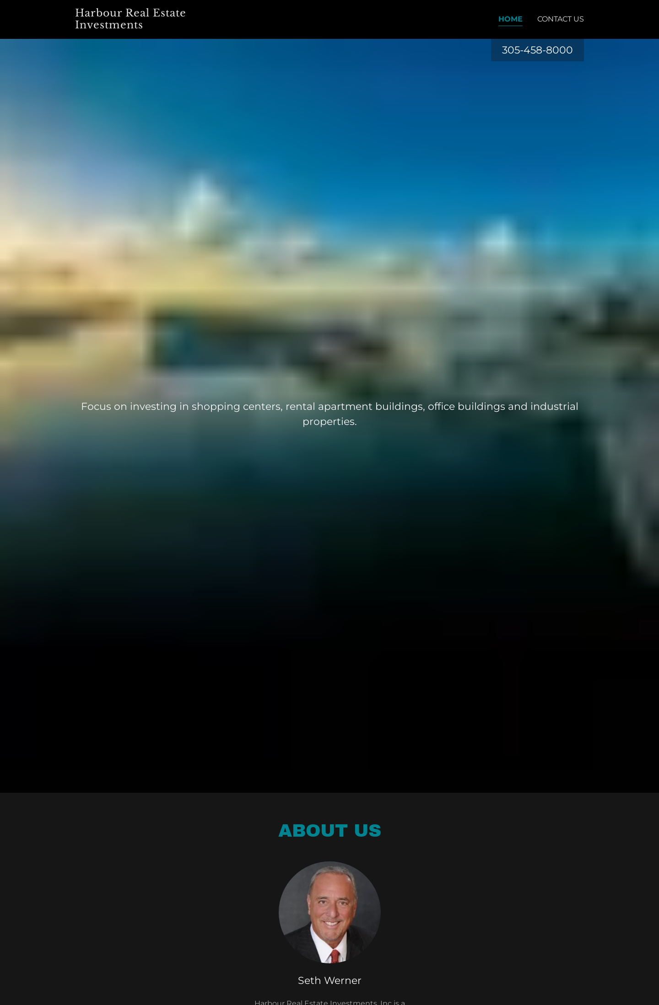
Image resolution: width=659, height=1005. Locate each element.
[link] (151, 25)
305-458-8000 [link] (537, 50)
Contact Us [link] (560, 19)
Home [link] (510, 19)
